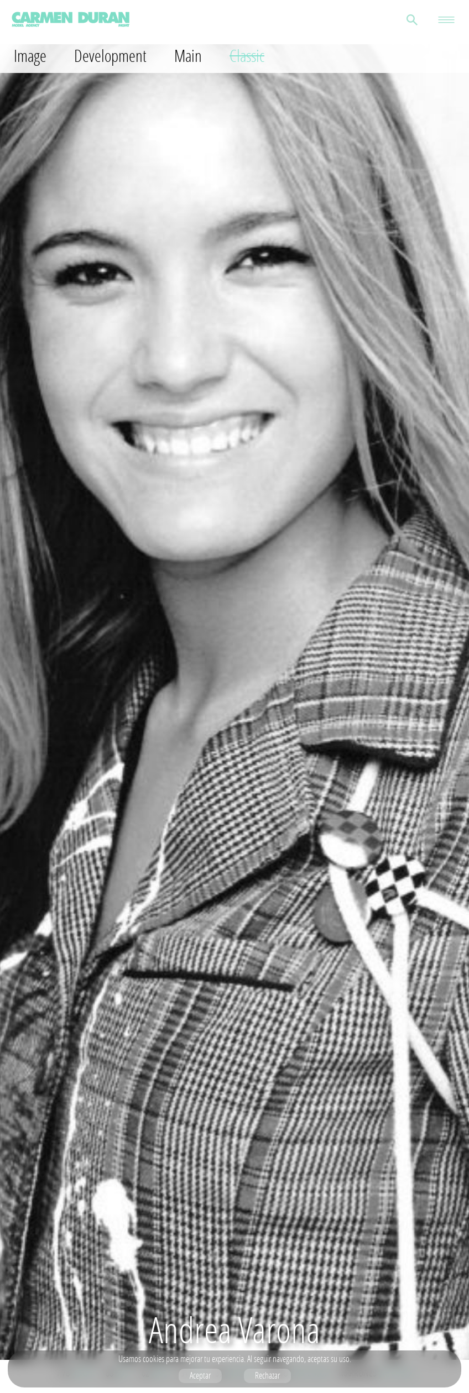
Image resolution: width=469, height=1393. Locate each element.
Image (30, 55)
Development (110, 55)
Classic (247, 55)
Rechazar (267, 1375)
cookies (153, 1358)
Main (188, 55)
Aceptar (200, 1375)
